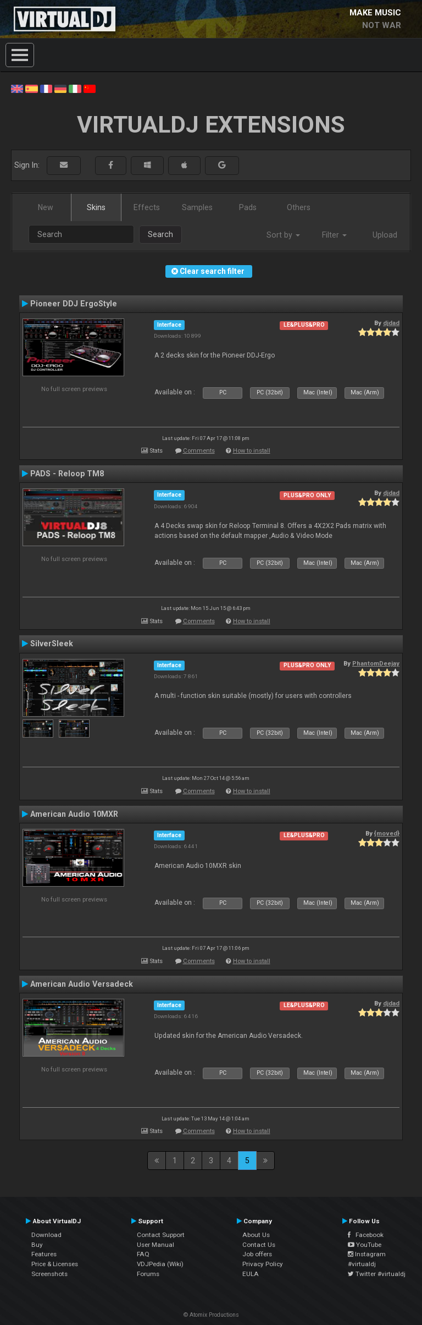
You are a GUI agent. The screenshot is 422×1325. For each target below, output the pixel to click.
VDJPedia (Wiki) (160, 1264)
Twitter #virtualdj (377, 1274)
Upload (385, 234)
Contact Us (258, 1245)
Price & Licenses (54, 1264)
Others (298, 207)
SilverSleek (51, 643)
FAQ (143, 1254)
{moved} (386, 833)
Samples (197, 207)
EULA (250, 1274)
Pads (248, 207)
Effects (147, 207)
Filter (334, 234)
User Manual (155, 1245)
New (45, 207)
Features (44, 1254)
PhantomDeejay (375, 663)
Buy (37, 1245)
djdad (391, 323)
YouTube (364, 1245)
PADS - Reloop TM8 (67, 473)
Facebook (366, 1235)
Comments (199, 450)
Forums (148, 1274)
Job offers (257, 1254)
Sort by (283, 234)
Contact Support (161, 1235)
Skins (96, 207)
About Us (256, 1235)
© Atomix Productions (211, 1314)
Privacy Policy (262, 1264)
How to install (251, 450)
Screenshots (49, 1274)
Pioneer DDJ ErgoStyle (73, 303)
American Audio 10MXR (74, 814)
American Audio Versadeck (81, 984)
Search (160, 234)
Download (46, 1235)
